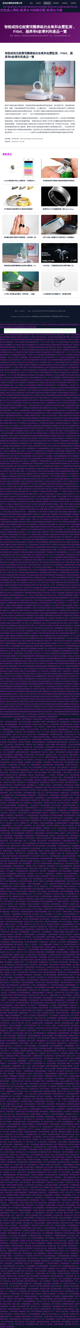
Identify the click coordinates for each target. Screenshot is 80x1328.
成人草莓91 (75, 1063)
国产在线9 (63, 418)
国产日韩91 (34, 372)
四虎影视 (72, 431)
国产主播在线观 (38, 1099)
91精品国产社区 (24, 575)
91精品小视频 (18, 671)
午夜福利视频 (51, 1205)
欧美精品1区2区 (34, 995)
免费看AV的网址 (18, 1185)
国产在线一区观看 (43, 1230)
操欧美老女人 (73, 509)
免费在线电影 (8, 851)
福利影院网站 (50, 400)
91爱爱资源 (52, 780)
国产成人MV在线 (49, 1137)
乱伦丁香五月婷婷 (24, 1078)
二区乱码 (31, 1061)
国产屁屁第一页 (60, 529)
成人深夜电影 (41, 365)
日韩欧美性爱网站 (38, 992)
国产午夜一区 (31, 1142)
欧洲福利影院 (51, 1210)
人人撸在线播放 (17, 1094)
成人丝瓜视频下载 (61, 375)
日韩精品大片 (50, 1197)
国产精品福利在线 (20, 995)
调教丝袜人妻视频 (65, 1132)
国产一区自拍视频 (32, 1144)
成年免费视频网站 (61, 456)
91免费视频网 (50, 952)
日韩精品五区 (70, 1182)
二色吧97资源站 (62, 415)
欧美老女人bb (7, 426)
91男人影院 (58, 1316)
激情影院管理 (48, 1170)
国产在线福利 (36, 641)
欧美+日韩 (28, 1033)
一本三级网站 (15, 1051)
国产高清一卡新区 (40, 415)
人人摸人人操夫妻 (66, 1028)
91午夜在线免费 (10, 501)
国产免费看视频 (37, 539)
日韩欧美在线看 (26, 1056)
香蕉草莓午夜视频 (67, 1053)
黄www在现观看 (47, 1035)
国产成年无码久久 (17, 970)
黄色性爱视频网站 (28, 982)
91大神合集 (22, 441)
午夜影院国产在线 (71, 593)
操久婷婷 (5, 461)
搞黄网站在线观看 (11, 522)
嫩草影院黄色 (30, 929)
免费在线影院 (37, 593)
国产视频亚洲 (20, 1299)
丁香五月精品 (67, 772)
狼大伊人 (54, 868)
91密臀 (41, 785)
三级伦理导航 (19, 838)
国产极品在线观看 (23, 1175)
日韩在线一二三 (40, 1061)
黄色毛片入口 (36, 1306)
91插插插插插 (11, 1162)
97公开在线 (67, 1289)
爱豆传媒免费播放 (47, 901)
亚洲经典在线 (73, 1246)
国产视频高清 (24, 398)
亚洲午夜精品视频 (73, 544)
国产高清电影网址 (43, 499)
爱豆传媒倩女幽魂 (34, 420)
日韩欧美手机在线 (50, 803)
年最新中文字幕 (26, 1195)
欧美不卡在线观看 (65, 1208)
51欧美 (24, 405)
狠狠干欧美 (44, 489)
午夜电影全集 (7, 420)
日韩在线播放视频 (14, 595)
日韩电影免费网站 (62, 952)
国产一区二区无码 (54, 911)
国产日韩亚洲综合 (6, 608)
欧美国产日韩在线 (53, 825)
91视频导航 (38, 787)
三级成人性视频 (50, 947)
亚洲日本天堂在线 (21, 790)
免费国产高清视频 (16, 636)
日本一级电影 (13, 519)
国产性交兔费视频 (29, 843)
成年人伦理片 (68, 623)
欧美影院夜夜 (5, 911)
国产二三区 (27, 1066)
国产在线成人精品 (68, 1134)
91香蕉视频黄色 (43, 734)
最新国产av (62, 972)
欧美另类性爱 (41, 830)
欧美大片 (16, 798)
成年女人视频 (62, 347)
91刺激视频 (47, 646)
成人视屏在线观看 (34, 813)
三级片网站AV (34, 823)
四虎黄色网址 (16, 1180)
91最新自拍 (26, 479)
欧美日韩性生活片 (33, 562)
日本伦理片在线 (21, 565)
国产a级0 (47, 339)
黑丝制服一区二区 (54, 960)
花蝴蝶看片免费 (68, 350)
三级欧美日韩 (32, 954)
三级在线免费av (19, 977)
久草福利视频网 (44, 372)
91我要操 (44, 514)
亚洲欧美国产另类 (20, 663)
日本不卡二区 (24, 372)
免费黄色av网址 (61, 582)
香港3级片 (14, 1225)
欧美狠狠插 (41, 517)
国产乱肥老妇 (20, 572)
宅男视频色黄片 (23, 805)
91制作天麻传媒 (70, 1233)
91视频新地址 (33, 638)
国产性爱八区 (21, 853)
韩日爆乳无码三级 (70, 408)
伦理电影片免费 (37, 947)
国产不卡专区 (75, 795)
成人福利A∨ (10, 853)
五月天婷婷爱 (75, 501)
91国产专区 (47, 787)
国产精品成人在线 (63, 443)
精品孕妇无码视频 (26, 494)
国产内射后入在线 (20, 613)
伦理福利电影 (19, 1263)
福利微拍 (28, 762)
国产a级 (55, 1220)
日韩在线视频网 (8, 777)
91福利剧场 (36, 426)
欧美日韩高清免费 (46, 575)
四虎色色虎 (20, 1157)
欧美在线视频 (60, 471)
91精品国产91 (29, 453)
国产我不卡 (46, 1114)
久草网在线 (26, 408)
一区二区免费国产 (45, 1281)
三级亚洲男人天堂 (36, 1187)
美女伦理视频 (5, 337)
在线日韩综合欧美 (67, 1023)
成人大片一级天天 (28, 595)
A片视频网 (56, 509)
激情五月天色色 (60, 400)
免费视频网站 (53, 613)
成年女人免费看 (50, 1068)
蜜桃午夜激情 (28, 486)
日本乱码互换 (71, 1078)
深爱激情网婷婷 (63, 1005)
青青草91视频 (27, 1010)
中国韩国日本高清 (42, 385)
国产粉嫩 (42, 587)
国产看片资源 (52, 415)
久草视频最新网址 (43, 448)
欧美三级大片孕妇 (33, 896)
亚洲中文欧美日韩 (22, 1114)
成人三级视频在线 (62, 547)
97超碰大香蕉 (46, 352)
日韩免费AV (13, 992)
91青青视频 (49, 881)
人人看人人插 (14, 1084)
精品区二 (19, 1071)
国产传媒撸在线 (26, 803)
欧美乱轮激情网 (56, 1301)
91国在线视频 (52, 1147)
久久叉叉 (31, 550)
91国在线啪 (50, 1104)
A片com (13, 633)
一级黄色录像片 (13, 1202)
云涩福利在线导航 (40, 453)
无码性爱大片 (27, 1099)
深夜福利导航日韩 (31, 808)
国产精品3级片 (51, 347)
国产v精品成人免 (28, 1020)
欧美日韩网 (49, 1099)
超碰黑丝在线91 (38, 1023)
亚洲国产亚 (50, 1182)
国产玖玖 (56, 636)
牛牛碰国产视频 (6, 954)
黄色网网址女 (31, 448)
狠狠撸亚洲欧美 (72, 347)
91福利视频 (16, 914)
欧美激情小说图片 (72, 752)
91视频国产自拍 (56, 426)
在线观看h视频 (38, 339)
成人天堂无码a (56, 805)
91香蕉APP (27, 334)
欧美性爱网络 (16, 982)
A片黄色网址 (21, 1041)
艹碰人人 (43, 1200)
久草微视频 (29, 1134)
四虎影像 (28, 1246)
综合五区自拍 (29, 922)
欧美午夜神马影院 (31, 957)
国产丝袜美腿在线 (14, 1278)
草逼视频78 (29, 474)
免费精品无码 (22, 1129)
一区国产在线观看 (9, 770)
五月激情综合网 (20, 1261)
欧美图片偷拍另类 (70, 1316)
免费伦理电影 (38, 486)
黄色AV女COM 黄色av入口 (51, 1314)
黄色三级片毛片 (24, 461)
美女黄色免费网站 (24, 992)
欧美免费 (54, 851)
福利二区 (42, 1043)
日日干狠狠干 (49, 1078)
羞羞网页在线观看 (27, 1051)
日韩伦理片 (45, 582)
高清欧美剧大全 (69, 876)
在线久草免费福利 (57, 1114)
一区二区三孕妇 (62, 947)
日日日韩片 (71, 949)
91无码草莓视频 (46, 896)
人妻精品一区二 (13, 879)
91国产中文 (20, 1215)
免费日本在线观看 (51, 757)
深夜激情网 (4, 1096)
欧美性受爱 (10, 1111)
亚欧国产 (64, 1268)
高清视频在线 (53, 1190)
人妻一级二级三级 (24, 1139)
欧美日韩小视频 (43, 620)
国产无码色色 (10, 517)
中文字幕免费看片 (49, 1109)
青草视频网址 (23, 1000)
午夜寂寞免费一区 (49, 997)
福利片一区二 (74, 1137)
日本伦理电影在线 (29, 1025)
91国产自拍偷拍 (50, 350)
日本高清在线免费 (23, 800)
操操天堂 (9, 1289)
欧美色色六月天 (33, 362)
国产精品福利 (51, 770)
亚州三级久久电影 (72, 992)
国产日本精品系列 (62, 1010)
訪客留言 (73, 3)
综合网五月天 (40, 431)
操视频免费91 (51, 403)
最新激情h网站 (65, 570)
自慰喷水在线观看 (29, 1230)
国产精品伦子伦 (24, 1251)
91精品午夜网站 (37, 1078)
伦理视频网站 (59, 507)
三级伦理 (76, 995)
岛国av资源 (59, 484)
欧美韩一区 (28, 924)
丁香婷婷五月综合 (33, 466)
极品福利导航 (50, 633)
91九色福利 (11, 562)
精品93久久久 (72, 494)
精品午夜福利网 (22, 603)
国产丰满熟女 (50, 1238)
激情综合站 (38, 1051)
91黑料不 (66, 620)
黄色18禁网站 (69, 507)
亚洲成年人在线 (21, 1159)
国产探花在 (32, 1038)
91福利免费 (52, 1142)
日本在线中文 (39, 1197)
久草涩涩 (74, 479)
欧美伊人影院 (10, 448)
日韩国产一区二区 (38, 1139)
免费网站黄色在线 (64, 499)
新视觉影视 (38, 481)
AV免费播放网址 (54, 1200)
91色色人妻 (9, 453)
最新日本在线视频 (60, 656)
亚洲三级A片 (46, 800)
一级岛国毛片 (74, 987)
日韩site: (14, 947)
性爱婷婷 (68, 486)
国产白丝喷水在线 (26, 1202)
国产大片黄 (24, 858)
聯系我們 (56, 3)
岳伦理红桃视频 (33, 949)
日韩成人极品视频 (44, 600)
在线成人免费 (45, 1289)
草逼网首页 (11, 382)
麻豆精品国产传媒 (23, 1306)
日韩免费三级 (42, 927)
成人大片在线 (63, 755)
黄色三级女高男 (6, 1116)
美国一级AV (19, 367)
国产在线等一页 (29, 1119)
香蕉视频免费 (52, 1033)
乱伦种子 (53, 334)
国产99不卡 (67, 524)
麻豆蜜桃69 (34, 1152)
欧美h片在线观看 (50, 1003)
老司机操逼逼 (38, 803)
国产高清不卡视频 (62, 431)
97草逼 (46, 939)
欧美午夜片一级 (47, 1240)
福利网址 (14, 1139)
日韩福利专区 (60, 618)
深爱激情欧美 (27, 1304)
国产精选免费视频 (40, 598)
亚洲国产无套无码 (60, 749)
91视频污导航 (5, 577)
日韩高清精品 (48, 1195)
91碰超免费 (23, 648)
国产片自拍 (72, 463)
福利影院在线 (65, 722)
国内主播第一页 (30, 499)
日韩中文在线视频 (9, 1035)
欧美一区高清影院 (25, 863)
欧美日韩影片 (38, 1073)
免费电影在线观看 (49, 436)
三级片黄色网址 (62, 861)
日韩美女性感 (41, 1218)
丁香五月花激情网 (55, 532)
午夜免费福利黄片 (9, 1266)
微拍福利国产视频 (56, 367)
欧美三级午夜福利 (68, 1020)
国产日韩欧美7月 (63, 767)
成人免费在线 (8, 484)
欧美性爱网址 (61, 889)
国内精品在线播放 (31, 1296)
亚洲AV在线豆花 (6, 618)
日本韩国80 (61, 727)
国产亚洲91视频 (26, 889)
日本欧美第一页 (47, 593)
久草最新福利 (64, 990)
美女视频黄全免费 (43, 504)
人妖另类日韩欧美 (52, 1263)
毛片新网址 (10, 871)
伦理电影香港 (31, 509)
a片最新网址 (13, 1243)
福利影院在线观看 (50, 1091)
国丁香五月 (32, 1005)
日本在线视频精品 (73, 972)
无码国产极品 (29, 1167)
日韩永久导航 (74, 1051)
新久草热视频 (8, 977)
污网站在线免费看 (61, 858)
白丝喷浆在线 (40, 1028)
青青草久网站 (69, 1170)
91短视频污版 (51, 1246)
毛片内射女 (38, 567)
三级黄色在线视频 (46, 1299)
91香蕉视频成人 (7, 825)
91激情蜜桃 (13, 1319)
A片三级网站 (33, 491)
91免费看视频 (11, 603)
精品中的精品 (71, 403)
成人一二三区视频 (30, 841)
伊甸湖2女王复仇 (56, 1266)
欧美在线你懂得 (70, 815)
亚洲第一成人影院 (9, 1220)
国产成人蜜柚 (6, 833)
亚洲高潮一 (58, 1177)
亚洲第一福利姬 (44, 851)
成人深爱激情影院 (12, 1043)
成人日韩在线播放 (71, 1248)
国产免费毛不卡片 (66, 636)
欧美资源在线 (64, 1185)
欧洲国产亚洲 (20, 1271)
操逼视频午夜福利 (9, 749)
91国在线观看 (16, 479)
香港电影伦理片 (30, 469)
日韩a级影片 (38, 975)
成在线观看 (65, 795)
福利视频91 (8, 962)
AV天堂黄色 (45, 904)
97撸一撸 (33, 1190)
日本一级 (31, 570)
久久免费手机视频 (62, 342)
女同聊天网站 (38, 939)
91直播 (68, 453)
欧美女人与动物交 (14, 352)
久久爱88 (58, 1122)
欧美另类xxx (39, 922)
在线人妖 (31, 775)
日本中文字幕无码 (68, 481)
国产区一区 (29, 1263)
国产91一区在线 (67, 1306)
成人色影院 (24, 1084)
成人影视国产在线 (25, 458)
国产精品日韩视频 (56, 815)
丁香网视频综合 (43, 1005)
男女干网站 (10, 1261)
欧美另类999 (62, 1003)
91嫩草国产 (73, 633)
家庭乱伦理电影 (50, 393)
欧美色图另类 (69, 785)
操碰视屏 (51, 390)
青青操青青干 (49, 661)
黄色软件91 (34, 479)
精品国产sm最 (73, 1243)
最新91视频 (50, 937)
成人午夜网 (32, 403)
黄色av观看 (52, 1248)
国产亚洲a (50, 1213)
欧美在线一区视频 (40, 780)
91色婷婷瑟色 (39, 451)
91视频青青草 (53, 871)
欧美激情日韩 (44, 527)
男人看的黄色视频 (11, 757)
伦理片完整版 (49, 463)
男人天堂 (11, 557)
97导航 (6, 1167)
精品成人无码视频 (14, 615)
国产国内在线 (9, 965)
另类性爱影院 (59, 765)
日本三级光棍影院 (34, 380)
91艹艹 (19, 408)
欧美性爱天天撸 (20, 785)
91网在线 (28, 744)
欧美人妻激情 (42, 891)
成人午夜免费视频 (41, 370)
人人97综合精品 (5, 512)
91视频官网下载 (20, 876)
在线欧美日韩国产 (70, 879)
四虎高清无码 (40, 899)
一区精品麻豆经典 (33, 405)
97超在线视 (44, 613)
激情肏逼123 (46, 1261)
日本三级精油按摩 (45, 944)
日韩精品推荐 (69, 555)
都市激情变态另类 (55, 542)
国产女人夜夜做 (24, 560)
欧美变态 (60, 1248)
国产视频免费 (69, 762)
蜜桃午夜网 (4, 537)
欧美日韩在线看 (38, 889)
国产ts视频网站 (53, 514)
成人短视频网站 (60, 949)
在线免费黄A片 (15, 370)
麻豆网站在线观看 (34, 501)
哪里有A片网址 (60, 560)
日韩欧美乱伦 (65, 792)
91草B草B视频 (62, 393)
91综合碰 (22, 582)
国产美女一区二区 (39, 924)
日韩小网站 (23, 1048)
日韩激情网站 (17, 1066)
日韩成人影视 (10, 393)
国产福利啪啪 (37, 433)
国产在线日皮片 (47, 641)
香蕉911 (59, 350)
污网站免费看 (69, 405)
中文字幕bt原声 (66, 537)
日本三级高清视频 (43, 1106)
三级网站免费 (37, 1056)
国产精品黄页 (19, 944)
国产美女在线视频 (69, 426)
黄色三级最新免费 (62, 633)
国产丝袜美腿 (62, 747)
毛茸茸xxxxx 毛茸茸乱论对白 (57, 1061)
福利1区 (12, 1030)
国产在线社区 (17, 843)
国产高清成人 (45, 919)
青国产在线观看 (16, 1223)
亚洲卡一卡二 (45, 557)
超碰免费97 (61, 1109)
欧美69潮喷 (14, 388)
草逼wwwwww (57, 800)
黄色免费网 (32, 1172)
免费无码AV (21, 782)
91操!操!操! (32, 927)
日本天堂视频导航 (21, 380)
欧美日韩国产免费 (62, 1154)
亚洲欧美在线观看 (61, 423)
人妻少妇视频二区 (63, 496)
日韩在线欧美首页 (72, 853)
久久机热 (25, 403)
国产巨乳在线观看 (6, 395)
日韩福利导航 (29, 1071)
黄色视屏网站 (16, 481)
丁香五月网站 (26, 539)
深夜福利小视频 (32, 853)
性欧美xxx (73, 886)
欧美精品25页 (61, 1056)
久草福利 (24, 370)
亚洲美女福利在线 (20, 1258)
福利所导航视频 (39, 537)
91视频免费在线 (22, 643)
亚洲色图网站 (32, 648)
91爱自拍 (32, 952)
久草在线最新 (59, 555)
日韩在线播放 (72, 939)
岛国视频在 (13, 1076)
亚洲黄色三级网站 (28, 1278)
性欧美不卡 (44, 886)
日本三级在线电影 (39, 937)
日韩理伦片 (36, 1304)
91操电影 (61, 603)
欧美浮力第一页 (66, 967)
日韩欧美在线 (66, 813)
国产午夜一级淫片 (15, 1096)
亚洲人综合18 (34, 1309)
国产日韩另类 (12, 856)
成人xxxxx (37, 582)
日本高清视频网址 (12, 1101)
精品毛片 (25, 550)
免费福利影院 (48, 739)
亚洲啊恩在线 (5, 830)
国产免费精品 (13, 739)
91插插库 (38, 352)
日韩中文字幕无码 (43, 1038)
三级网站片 (5, 997)
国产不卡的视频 (13, 1208)
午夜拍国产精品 (58, 762)
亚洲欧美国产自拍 (45, 1152)
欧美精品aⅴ (54, 929)
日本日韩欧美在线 (58, 625)
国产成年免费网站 (11, 438)
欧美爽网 (56, 1258)
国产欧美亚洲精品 (50, 972)
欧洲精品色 (32, 795)
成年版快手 (59, 615)
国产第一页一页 (58, 1149)
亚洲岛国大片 (6, 1205)
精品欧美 (41, 648)
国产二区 (20, 1104)
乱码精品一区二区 (9, 1172)
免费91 (10, 423)
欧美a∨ (7, 1225)
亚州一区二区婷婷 (40, 1134)
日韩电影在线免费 (63, 1273)
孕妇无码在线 (14, 638)
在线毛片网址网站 (53, 1223)
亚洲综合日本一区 (22, 1152)
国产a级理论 (16, 1020)
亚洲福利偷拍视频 (33, 1261)
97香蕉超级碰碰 (12, 534)
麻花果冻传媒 (22, 1038)
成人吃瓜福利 (55, 418)
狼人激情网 (33, 633)
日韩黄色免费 (37, 810)
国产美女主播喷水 (28, 1124)
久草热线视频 (30, 1266)
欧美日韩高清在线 (73, 1106)
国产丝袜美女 (33, 390)
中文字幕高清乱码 (11, 810)
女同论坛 (54, 990)
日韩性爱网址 (33, 524)
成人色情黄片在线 (70, 461)
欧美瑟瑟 (21, 1170)
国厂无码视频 (61, 760)
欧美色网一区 (57, 1283)
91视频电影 (57, 377)
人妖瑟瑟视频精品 (35, 1109)
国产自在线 (64, 509)
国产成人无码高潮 (6, 934)
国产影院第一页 (57, 466)
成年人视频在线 (22, 927)
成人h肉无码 (9, 744)
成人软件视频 (17, 489)
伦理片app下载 (24, 388)
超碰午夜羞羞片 (62, 742)
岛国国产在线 (50, 610)
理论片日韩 (7, 909)
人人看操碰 (4, 446)
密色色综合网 (5, 846)
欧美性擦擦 (35, 1276)
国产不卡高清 (31, 484)
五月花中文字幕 (73, 830)
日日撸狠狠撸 (11, 873)
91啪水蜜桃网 (57, 638)
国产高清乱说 (20, 1321)
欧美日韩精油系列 (72, 1094)
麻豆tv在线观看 (51, 438)
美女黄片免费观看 (26, 618)
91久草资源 (54, 962)
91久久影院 (69, 390)
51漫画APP (45, 532)
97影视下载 (5, 932)
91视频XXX (10, 1299)
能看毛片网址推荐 (46, 1144)
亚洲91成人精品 (63, 836)
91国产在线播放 (12, 560)
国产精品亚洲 (55, 501)
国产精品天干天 (66, 370)
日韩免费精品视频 (71, 646)
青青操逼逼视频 (40, 1071)
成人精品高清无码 (47, 1122)
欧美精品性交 (20, 393)
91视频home (65, 1089)
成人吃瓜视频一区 (56, 970)
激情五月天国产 (29, 431)
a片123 (17, 557)
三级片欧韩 (13, 899)
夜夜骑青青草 (35, 360)
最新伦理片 (41, 1104)
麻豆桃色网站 (8, 663)
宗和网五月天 (65, 474)
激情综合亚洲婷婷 (62, 1197)
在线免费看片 (23, 570)
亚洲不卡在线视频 (20, 886)
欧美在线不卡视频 (66, 798)
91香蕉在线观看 (66, 965)
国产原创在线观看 (68, 960)
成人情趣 (75, 965)
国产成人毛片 (20, 1324)
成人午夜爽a (23, 1109)
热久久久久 (11, 952)
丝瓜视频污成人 (34, 636)
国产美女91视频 (26, 651)
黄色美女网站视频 (72, 727)
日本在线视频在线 (6, 1005)
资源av (6, 924)
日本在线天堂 (26, 914)
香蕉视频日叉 (70, 1149)
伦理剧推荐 (67, 565)
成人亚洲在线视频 (15, 1283)
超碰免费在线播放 (58, 838)
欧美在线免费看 (47, 458)
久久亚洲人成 (66, 448)
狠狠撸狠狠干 (74, 990)
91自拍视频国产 (25, 1225)
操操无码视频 (68, 557)
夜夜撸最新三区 (42, 1041)
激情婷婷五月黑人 (19, 896)
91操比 (51, 752)
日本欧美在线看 (28, 598)
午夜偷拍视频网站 (21, 990)
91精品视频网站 (10, 800)
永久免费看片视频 (36, 1091)
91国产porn (30, 833)
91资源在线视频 (36, 522)
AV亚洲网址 (9, 466)
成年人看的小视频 (14, 1099)
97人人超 (61, 1139)
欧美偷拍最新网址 (47, 858)
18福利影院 (35, 408)
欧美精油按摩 (34, 1000)
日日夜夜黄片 (37, 1137)
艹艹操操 (15, 410)
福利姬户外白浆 (12, 775)
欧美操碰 (72, 613)
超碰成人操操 (39, 395)
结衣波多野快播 (48, 765)
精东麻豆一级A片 (10, 972)
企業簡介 (38, 3)
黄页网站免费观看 (19, 1289)
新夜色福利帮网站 (30, 1132)
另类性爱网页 (45, 777)
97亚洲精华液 (32, 347)
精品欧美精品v (63, 613)
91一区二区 (28, 939)
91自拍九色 (33, 965)
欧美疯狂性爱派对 (65, 737)
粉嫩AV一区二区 (33, 886)
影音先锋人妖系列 (40, 960)
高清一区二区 (63, 1051)
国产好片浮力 (46, 443)
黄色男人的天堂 (56, 1286)
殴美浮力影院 (17, 1116)
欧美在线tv (72, 858)
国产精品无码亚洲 (55, 527)
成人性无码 (26, 1233)
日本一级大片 (5, 334)
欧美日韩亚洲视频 (40, 911)
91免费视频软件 (73, 1225)
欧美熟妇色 (28, 975)
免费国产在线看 (10, 544)
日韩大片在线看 (55, 448)
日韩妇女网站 (63, 962)
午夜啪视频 (48, 638)
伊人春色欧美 (40, 1205)
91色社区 (53, 942)
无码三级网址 (67, 995)
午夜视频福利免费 (27, 656)
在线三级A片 (65, 1041)
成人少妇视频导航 (68, 436)
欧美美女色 (7, 1281)
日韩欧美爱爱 (44, 461)
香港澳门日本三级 (26, 1240)
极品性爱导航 (25, 428)
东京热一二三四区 (16, 924)
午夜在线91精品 (13, 960)
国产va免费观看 (10, 451)
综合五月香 (8, 400)
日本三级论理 (31, 977)
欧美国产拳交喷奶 (36, 428)
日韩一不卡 (33, 1043)
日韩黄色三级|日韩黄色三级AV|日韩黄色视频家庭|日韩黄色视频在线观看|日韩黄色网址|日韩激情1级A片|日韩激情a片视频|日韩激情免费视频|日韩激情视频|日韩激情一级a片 (39, 683)
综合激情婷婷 (33, 851)
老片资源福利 (58, 1309)
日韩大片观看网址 (53, 441)
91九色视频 (11, 380)
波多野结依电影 (23, 365)
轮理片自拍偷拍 (13, 552)
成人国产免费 (25, 820)
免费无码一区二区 (21, 777)
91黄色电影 (41, 469)
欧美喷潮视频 (64, 1175)
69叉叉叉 (50, 656)
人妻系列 (24, 420)
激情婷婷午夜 (34, 871)
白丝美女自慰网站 (38, 658)
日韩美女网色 (13, 1109)
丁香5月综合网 (54, 476)
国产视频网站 (66, 1321)
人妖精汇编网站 (35, 1114)
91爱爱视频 (9, 415)
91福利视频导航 (68, 413)
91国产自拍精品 (43, 790)
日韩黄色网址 (72, 550)
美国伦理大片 (61, 334)
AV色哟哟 (15, 504)
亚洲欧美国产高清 (42, 929)
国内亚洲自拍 (51, 808)
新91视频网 (47, 410)
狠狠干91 (72, 1061)
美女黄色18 (62, 544)
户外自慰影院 (56, 352)
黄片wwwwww (26, 909)
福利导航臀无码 (10, 949)
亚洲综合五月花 (34, 990)
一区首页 (3, 856)
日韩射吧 (28, 866)
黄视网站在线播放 (61, 463)
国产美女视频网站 (65, 514)
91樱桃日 (50, 1243)
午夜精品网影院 (38, 463)
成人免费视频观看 (57, 1084)
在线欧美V (74, 1253)
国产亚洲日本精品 (58, 1157)
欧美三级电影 (39, 615)
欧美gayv (22, 385)
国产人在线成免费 (30, 367)
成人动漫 (71, 1235)
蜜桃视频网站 (47, 522)
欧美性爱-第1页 (40, 917)
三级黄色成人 (44, 942)
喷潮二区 (23, 1165)
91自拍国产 (24, 1286)
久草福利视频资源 (32, 782)
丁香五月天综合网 (29, 1015)
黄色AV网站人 (8, 653)
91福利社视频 (17, 491)
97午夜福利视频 (71, 410)
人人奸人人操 (27, 767)
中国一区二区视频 (73, 1091)
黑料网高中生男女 (20, 851)
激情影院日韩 (8, 600)
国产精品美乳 (60, 433)
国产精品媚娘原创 (23, 770)
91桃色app (11, 1197)
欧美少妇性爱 (40, 755)
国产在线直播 (35, 557)
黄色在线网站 (61, 1104)
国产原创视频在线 (13, 398)
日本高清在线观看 (49, 1256)
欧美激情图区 (19, 836)
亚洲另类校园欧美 (67, 982)
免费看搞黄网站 (12, 1127)
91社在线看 (62, 587)
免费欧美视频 (12, 532)
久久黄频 (53, 1005)
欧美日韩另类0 (74, 415)
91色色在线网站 (29, 934)
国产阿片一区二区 (37, 749)
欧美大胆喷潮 (59, 1170)
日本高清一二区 (38, 914)
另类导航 (66, 1286)
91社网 (34, 504)
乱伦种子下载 (9, 868)
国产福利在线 (60, 390)
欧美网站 (13, 1187)
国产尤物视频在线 (11, 625)
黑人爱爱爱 (15, 858)
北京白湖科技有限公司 (12, 3)
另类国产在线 (53, 512)
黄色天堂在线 (10, 1152)
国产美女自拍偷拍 (31, 1008)
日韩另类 (9, 1089)
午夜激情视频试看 (26, 787)
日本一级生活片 (40, 727)
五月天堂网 (41, 671)
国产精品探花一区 (6, 527)
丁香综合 (73, 1010)
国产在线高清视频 (25, 722)
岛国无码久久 (25, 1154)
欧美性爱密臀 (25, 577)
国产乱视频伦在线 (37, 1154)
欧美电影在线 (63, 534)
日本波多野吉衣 (67, 517)
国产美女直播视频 (65, 871)
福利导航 (25, 491)
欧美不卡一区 (5, 929)
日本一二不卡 (62, 1101)
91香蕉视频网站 (7, 798)
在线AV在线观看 (74, 744)
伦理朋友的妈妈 (15, 524)
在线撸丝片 (61, 438)
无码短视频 (43, 957)
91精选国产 (46, 501)
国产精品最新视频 (6, 944)
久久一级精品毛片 (11, 1291)
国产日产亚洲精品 (20, 423)
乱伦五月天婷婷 (69, 580)
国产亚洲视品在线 (46, 636)
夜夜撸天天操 (49, 1187)
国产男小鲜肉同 (39, 400)
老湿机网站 (32, 891)
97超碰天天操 (36, 800)
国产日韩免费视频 (35, 879)
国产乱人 (50, 479)
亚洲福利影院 (55, 795)
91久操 (54, 443)
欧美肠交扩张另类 (36, 471)
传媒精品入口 (30, 1273)
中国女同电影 (55, 1124)
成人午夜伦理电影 (20, 1149)
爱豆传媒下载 (58, 631)
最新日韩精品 (57, 413)
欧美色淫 (15, 365)
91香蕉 (8, 1185)
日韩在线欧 (8, 1263)
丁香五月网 (12, 474)
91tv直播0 (3, 861)
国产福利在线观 (56, 1289)
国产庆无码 (30, 1271)
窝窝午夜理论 (53, 572)
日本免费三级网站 (26, 1101)
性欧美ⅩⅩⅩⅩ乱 (22, 362)
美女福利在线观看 (22, 633)
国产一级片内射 (24, 360)
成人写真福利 (47, 481)
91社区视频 (74, 927)
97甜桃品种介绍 (10, 567)
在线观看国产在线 (52, 1081)
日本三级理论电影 (16, 841)
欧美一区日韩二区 (67, 1192)
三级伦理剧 (13, 1311)
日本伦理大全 (55, 1180)
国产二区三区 (36, 334)
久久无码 (76, 636)
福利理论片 (43, 1192)
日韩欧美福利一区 (11, 1210)
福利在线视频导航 (43, 643)
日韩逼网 (71, 375)
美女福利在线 (14, 772)
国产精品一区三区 (40, 861)
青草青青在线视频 (32, 1111)
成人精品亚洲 (30, 1185)
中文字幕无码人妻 (13, 372)
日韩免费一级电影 (68, 1187)
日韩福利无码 (68, 615)
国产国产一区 (54, 385)
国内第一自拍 (14, 820)
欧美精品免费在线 (67, 1180)
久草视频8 (42, 491)
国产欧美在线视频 (28, 350)
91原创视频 (33, 620)
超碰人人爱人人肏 (73, 1056)
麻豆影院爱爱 (7, 489)
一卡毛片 (45, 884)
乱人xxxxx (64, 600)
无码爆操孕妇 (44, 962)
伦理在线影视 (51, 547)
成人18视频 (11, 610)
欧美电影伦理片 (71, 1238)
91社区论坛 (54, 499)
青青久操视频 (5, 970)
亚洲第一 (23, 884)
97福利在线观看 (18, 866)
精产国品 (69, 560)
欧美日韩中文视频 (52, 833)
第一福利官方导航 (11, 1182)
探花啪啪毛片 (27, 1137)
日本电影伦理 (43, 544)
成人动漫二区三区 (48, 555)
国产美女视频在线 (28, 830)
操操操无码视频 (46, 863)
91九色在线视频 (9, 565)
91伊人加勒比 (32, 517)
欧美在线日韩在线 (64, 803)
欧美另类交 (67, 800)
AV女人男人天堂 (9, 1114)
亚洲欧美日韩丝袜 (67, 1258)
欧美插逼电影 (36, 848)
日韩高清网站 (58, 1253)
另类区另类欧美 (69, 504)
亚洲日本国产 (67, 957)
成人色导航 (13, 1235)
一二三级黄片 (51, 775)
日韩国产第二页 (16, 1218)
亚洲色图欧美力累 (53, 722)
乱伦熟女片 (54, 1278)
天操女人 (58, 1058)
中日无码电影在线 (63, 846)
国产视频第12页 (57, 1261)
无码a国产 (11, 1073)
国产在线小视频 (35, 560)
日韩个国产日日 (10, 1003)
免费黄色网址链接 (22, 752)
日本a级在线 (60, 648)
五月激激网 (4, 1076)
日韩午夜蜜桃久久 (72, 909)
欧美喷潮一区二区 (56, 643)
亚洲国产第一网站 (56, 524)
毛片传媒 (6, 1132)
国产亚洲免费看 (30, 1046)
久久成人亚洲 (45, 565)
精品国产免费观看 (20, 484)
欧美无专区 (69, 1071)
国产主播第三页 (6, 975)
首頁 (31, 3)
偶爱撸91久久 (22, 949)
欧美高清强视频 (17, 1106)
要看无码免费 (27, 846)
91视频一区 (24, 823)
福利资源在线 (50, 382)
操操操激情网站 (70, 985)
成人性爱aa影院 (60, 388)
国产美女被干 (42, 841)
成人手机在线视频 (17, 1086)
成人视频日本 (31, 375)
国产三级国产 (53, 489)
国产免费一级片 (68, 337)
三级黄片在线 (53, 927)
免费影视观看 (45, 426)
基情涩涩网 (36, 476)
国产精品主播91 (73, 1144)
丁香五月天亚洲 (37, 608)
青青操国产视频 (26, 1228)
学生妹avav (12, 496)
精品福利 (74, 585)
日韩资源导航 (29, 755)
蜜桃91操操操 (40, 833)
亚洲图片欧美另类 (58, 1129)
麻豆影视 (9, 922)
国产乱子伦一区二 (42, 856)
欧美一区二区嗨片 (46, 1324)
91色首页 (4, 813)
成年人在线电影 (28, 1028)
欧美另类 (18, 732)
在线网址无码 (48, 1177)
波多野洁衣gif (65, 1015)
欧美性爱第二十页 (34, 1030)
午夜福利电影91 (54, 1192)
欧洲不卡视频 (50, 744)
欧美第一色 (52, 861)
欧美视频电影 (72, 661)
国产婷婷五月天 (22, 544)
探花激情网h (18, 755)
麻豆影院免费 (20, 628)
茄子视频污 (41, 375)
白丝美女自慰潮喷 (52, 798)
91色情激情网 (31, 385)
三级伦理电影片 (41, 934)
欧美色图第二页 (52, 1139)
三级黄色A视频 (63, 719)
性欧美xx (47, 1020)
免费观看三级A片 (19, 954)
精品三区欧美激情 (26, 1248)
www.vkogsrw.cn (27, 316)
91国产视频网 (71, 529)
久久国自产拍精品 (26, 446)
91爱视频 (51, 853)
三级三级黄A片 (21, 1030)
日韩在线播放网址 (29, 1301)
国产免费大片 (7, 646)
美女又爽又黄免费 (26, 960)
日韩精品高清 (50, 517)
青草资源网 (71, 760)
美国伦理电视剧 (63, 1033)
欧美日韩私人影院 (64, 884)
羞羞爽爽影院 (11, 1091)
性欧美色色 (8, 1314)
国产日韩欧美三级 (40, 1202)
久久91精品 (15, 1238)
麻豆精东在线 (40, 775)
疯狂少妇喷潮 (35, 577)
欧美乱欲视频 (59, 479)
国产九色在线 (65, 899)
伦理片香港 (42, 633)
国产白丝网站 (8, 1301)
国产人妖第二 (21, 451)
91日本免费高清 (71, 894)
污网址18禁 (28, 653)
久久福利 (30, 537)
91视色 (49, 453)
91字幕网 (66, 1111)
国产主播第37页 (46, 605)
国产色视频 (60, 567)
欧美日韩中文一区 (71, 428)
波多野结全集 (25, 985)
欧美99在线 (4, 841)
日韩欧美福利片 (46, 1309)
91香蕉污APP (34, 585)
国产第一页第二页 (43, 1301)
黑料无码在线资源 (31, 1281)
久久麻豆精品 (74, 901)
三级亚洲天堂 (34, 1089)
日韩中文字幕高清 (70, 1008)
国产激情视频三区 (59, 575)
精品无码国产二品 (18, 623)
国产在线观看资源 (46, 405)
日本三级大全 (21, 537)
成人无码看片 (13, 509)
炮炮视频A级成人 (64, 729)
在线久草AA (60, 1238)
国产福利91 (66, 1172)
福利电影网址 (50, 1116)
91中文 (55, 522)
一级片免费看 (54, 1159)
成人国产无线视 (21, 562)
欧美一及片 (29, 623)
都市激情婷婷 (18, 453)
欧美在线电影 (11, 848)
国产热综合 (15, 463)
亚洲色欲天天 (50, 375)
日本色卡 (45, 752)
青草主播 (54, 1132)
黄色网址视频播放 (24, 507)
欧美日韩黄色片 (72, 587)
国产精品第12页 (18, 547)
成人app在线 (16, 400)
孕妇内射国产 (6, 1147)
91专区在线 (36, 489)
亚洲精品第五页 (22, 501)
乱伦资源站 (76, 884)
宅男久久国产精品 (8, 572)
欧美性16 (60, 461)
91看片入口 (34, 625)
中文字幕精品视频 (56, 886)
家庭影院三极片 (51, 755)
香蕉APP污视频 (51, 491)
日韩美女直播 (11, 486)
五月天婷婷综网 (49, 879)
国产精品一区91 (23, 1091)
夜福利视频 (22, 775)
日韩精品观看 (59, 451)
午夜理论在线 (63, 1147)
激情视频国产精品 (36, 388)
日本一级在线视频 (35, 443)
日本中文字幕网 (19, 729)
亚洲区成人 (16, 618)
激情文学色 (37, 605)
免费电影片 (35, 461)
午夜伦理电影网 (13, 446)
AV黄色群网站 (13, 765)
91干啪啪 (41, 661)
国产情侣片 (36, 651)
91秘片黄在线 (34, 777)
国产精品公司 (30, 970)
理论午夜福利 (21, 901)
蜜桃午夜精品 (42, 1190)
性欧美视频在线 (67, 790)
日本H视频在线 (74, 1018)
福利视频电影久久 (63, 552)
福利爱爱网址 (73, 522)
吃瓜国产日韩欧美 (24, 742)
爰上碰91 (17, 651)
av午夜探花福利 (15, 550)
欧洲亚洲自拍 (47, 1306)
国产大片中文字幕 (68, 458)
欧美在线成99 (16, 737)
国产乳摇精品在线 (12, 985)
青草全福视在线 (12, 443)
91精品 (38, 838)
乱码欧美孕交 (68, 466)
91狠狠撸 (33, 365)
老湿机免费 (71, 1000)
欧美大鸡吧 (19, 610)
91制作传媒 (51, 484)
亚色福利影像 (18, 922)
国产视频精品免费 (14, 1233)
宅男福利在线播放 (72, 575)
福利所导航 (49, 628)
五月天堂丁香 (30, 628)
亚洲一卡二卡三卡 (37, 757)
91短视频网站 (18, 608)
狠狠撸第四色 (52, 666)
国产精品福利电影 (57, 1276)
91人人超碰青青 (60, 610)
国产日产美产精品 (37, 507)
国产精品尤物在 (14, 471)
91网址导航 (48, 909)
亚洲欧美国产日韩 (14, 666)
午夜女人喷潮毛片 (20, 1005)
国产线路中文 (28, 1223)
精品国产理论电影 (53, 924)
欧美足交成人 (37, 1228)
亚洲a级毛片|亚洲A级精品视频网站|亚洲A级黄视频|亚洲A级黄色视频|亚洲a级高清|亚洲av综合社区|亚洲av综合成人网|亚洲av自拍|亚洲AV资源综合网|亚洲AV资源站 (40, 709)
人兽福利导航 (69, 608)
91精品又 (50, 631)
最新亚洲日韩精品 (49, 471)
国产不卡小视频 (5, 504)
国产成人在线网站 (64, 398)
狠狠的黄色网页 (16, 747)
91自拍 (29, 1018)
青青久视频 (72, 512)
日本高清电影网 (24, 436)
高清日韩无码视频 (53, 474)
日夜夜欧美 (57, 458)
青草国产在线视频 (71, 362)
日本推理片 (17, 539)
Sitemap (66, 316)
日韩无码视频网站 (42, 542)
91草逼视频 (6, 656)
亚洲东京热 (72, 377)
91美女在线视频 (15, 405)
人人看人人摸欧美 (24, 1213)
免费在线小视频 (69, 420)
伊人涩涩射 (73, 476)
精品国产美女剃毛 (53, 365)
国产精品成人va (72, 889)
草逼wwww (27, 610)
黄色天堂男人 (41, 403)
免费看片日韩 (15, 656)
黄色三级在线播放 (35, 997)
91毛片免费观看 (9, 752)
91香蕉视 (69, 355)
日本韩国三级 (73, 1003)
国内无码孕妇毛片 (6, 785)
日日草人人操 (25, 1238)
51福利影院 (68, 628)
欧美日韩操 (47, 1283)
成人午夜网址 (21, 529)
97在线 (32, 856)
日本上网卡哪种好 (69, 914)
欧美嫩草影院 (62, 810)
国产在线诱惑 (56, 600)
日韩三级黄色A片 (54, 446)
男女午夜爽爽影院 (56, 1046)
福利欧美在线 (24, 600)
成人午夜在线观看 (13, 339)
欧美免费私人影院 (6, 967)
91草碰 (68, 438)
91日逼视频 (38, 580)
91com (44, 560)
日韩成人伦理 (14, 1154)
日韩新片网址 (14, 787)
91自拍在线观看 (12, 360)
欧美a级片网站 (34, 858)
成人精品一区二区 (57, 408)
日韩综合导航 (44, 980)
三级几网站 (17, 719)
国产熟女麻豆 (8, 1144)
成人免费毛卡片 (63, 1228)
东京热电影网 (37, 767)
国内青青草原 (19, 967)
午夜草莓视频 (66, 917)
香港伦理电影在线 (19, 377)
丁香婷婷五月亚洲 (6, 995)
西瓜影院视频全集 (11, 641)
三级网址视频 (37, 1283)
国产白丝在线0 (13, 861)
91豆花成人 (51, 560)
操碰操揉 (71, 663)
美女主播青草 (50, 431)
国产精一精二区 (26, 476)
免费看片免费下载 (14, 937)
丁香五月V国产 (62, 550)
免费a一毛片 (24, 471)
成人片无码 (34, 600)
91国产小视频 (5, 605)
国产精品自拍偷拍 (19, 542)
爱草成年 (26, 1190)
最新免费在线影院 (50, 1051)
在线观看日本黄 (43, 524)
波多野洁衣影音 (63, 975)
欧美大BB (28, 433)
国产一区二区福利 (58, 357)
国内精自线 (42, 347)
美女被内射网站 (54, 891)
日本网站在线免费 (25, 418)
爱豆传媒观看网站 (69, 380)
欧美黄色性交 (56, 904)
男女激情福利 (28, 987)
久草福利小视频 (58, 932)
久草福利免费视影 (30, 671)
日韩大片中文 (22, 1172)
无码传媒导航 (33, 544)
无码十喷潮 (71, 1127)
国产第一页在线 (6, 1248)
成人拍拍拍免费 (32, 441)
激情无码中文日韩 (44, 1220)
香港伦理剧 (42, 441)
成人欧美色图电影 (31, 942)
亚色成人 (46, 868)
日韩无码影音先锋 (68, 841)
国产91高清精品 (46, 357)
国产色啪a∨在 (9, 901)
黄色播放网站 (52, 1018)
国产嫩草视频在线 (40, 656)
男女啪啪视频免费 (38, 742)
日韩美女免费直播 (16, 605)
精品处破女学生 (48, 1127)
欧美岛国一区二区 (23, 532)
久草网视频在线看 (26, 463)
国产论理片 (31, 1041)
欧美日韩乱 (51, 529)
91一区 (67, 603)
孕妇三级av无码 (70, 567)
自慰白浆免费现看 (52, 1066)
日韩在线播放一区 (66, 1159)
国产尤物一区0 (17, 917)
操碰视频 (10, 433)
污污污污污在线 (35, 1013)
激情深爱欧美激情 (14, 514)
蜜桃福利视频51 (62, 1137)
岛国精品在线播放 (41, 666)
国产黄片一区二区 (24, 1023)
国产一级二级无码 (64, 1202)
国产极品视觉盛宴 (37, 1003)
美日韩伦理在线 (45, 1157)
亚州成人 (48, 785)
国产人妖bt (68, 1261)
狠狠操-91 (36, 514)
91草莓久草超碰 (48, 388)
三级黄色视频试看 (59, 1048)
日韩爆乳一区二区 (72, 1114)
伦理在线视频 (70, 1205)
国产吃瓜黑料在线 (65, 851)
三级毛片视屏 (15, 1294)
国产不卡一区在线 (33, 1129)
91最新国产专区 (37, 820)
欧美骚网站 (27, 608)
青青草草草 (18, 1230)
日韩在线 (72, 385)
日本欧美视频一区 (39, 1063)
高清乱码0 (36, 446)
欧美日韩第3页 (9, 1071)
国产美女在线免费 (22, 585)
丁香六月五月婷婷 (32, 729)
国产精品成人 (57, 1165)
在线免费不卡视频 (39, 722)
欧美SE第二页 (29, 567)
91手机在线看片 (40, 1223)
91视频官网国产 (27, 514)
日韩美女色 (70, 1129)
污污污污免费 (75, 552)
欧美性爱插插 (71, 388)
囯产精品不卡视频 (61, 1167)
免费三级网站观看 (38, 1182)
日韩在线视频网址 (50, 1073)
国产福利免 (43, 1086)
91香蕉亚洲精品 (21, 517)
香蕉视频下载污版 (8, 580)
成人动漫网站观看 (14, 355)
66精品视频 (76, 524)
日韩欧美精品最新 (17, 1246)
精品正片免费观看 (15, 1025)
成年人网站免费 (67, 562)
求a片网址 (42, 438)
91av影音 (62, 1220)
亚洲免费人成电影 (73, 1104)
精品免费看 (74, 443)
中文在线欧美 (54, 1015)
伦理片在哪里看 (74, 534)
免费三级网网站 (29, 1218)
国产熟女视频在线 (23, 496)
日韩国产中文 (46, 1129)
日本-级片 (57, 1099)
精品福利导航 (45, 782)
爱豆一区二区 (51, 830)
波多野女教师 (12, 742)
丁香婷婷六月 (36, 932)
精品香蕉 (34, 438)
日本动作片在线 (58, 894)
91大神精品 (46, 380)
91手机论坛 (24, 638)
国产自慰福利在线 (17, 929)
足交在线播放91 (7, 342)
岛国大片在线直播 (67, 825)
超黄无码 (72, 600)
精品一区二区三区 (24, 947)
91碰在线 (71, 365)
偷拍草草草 (70, 577)
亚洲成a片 (51, 760)
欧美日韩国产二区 (71, 932)
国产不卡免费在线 (39, 866)
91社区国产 (26, 337)
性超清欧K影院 (22, 1162)
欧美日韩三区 (69, 970)
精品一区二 (41, 792)
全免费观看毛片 (16, 1015)
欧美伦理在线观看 (51, 1185)
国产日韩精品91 (21, 382)
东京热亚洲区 (67, 1230)
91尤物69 (20, 486)
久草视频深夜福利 (64, 572)
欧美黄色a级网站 (10, 1078)
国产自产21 (38, 1256)
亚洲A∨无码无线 (71, 765)
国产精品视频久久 (25, 810)
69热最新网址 (64, 598)
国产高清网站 (37, 762)
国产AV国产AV (22, 347)
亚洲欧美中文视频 (63, 668)
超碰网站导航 (63, 1073)
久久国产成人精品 (60, 494)
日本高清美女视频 (11, 919)
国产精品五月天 (71, 491)
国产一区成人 (64, 1076)
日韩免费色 (24, 879)
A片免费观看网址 (6, 729)
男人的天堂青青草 (52, 1028)
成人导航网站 (18, 975)
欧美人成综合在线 (7, 990)
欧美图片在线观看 (26, 339)
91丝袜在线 (67, 590)
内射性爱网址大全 (41, 595)
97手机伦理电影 (44, 1132)
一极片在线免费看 (67, 1152)
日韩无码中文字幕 (73, 1048)
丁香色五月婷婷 (66, 1200)
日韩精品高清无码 (14, 1309)
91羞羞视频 (74, 441)
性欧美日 (52, 836)
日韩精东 (57, 1195)
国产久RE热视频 (24, 1319)
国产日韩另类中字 (34, 1291)
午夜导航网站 (34, 1084)
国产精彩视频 (43, 390)
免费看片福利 (51, 727)
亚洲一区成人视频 (51, 469)
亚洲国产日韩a (74, 937)
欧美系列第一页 (20, 1142)
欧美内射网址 (57, 481)
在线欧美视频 (55, 1321)
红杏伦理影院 (29, 917)
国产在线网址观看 (32, 527)
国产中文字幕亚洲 (25, 724)
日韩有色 (65, 1314)
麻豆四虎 (23, 1018)
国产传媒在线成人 (69, 1301)
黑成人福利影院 (25, 1182)
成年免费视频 (51, 668)
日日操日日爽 (64, 927)
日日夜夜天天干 (20, 1256)
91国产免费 (30, 1170)
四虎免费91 (17, 395)
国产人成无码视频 (69, 367)
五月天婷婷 (6, 658)
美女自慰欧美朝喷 (69, 954)
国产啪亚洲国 (15, 577)
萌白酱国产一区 (9, 367)
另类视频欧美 (25, 557)
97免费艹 (28, 519)
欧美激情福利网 (64, 653)
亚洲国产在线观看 (64, 848)
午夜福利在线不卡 (70, 734)
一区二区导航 (55, 1089)
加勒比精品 (30, 1205)
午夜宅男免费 (30, 393)
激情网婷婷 (37, 623)
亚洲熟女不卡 (55, 813)
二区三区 (11, 1324)
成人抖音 (10, 651)
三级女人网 (60, 853)
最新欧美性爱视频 (35, 1162)
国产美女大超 (16, 1137)
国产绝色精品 (14, 494)
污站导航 (32, 790)
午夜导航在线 (20, 499)
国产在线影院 (31, 1321)
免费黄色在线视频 (22, 620)
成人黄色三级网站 (39, 825)
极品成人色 (47, 539)
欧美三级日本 (13, 555)
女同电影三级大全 (21, 868)
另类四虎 (64, 377)
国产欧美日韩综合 (55, 818)
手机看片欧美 (50, 889)
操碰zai (66, 886)
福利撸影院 (20, 431)
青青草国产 (42, 529)
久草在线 (66, 1058)
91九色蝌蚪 (52, 1086)
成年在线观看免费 (28, 666)
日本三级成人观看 (6, 547)
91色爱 (52, 582)
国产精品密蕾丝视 (44, 1094)
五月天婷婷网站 (64, 868)
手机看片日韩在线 (20, 1314)
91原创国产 (49, 914)
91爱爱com (64, 476)
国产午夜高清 (53, 544)
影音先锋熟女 (8, 1258)
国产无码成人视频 (50, 820)
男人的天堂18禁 (55, 1041)
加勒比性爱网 (59, 362)
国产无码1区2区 (6, 1053)
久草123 (16, 600)
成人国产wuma (10, 1129)
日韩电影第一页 (73, 828)
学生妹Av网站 (74, 342)
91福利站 (29, 1256)
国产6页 (76, 967)
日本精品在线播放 (66, 605)
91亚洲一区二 (74, 1073)
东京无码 (38, 1170)
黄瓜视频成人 (60, 486)
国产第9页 (57, 537)
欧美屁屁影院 (29, 836)
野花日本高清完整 (58, 787)
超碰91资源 (68, 484)
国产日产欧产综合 (60, 1240)
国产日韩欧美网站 (67, 539)
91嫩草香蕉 (40, 952)
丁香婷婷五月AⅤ (43, 795)
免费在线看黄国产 (26, 727)
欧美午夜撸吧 (13, 1063)
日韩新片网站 (40, 1273)
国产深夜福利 (5, 1223)
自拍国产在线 (19, 962)
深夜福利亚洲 (59, 608)
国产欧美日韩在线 (65, 489)
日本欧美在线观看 (63, 1025)
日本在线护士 (7, 469)
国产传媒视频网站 (41, 570)
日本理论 (54, 603)
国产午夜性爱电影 (65, 1278)
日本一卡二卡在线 (43, 732)
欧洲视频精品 (41, 1243)
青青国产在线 (60, 992)
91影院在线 (39, 1167)
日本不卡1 (45, 848)
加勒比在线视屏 (10, 585)
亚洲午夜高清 (75, 929)
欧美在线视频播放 (65, 595)
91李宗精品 (13, 590)
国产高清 (4, 1109)
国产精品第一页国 (56, 504)
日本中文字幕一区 (58, 646)
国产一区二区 (41, 342)
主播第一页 (4, 474)
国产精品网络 (5, 638)
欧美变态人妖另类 (64, 1086)
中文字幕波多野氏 (42, 1278)
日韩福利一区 (58, 944)
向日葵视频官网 (43, 1046)
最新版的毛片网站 (12, 1056)
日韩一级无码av (62, 808)
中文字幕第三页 (49, 428)
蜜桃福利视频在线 (63, 1068)
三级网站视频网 (39, 618)
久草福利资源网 (25, 456)
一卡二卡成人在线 (9, 1061)
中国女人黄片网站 (69, 1283)
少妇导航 (62, 757)
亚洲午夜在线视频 (34, 884)
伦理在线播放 (70, 357)
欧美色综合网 (39, 350)
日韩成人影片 (73, 469)
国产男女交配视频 (43, 1286)
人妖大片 (44, 623)
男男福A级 (56, 1152)
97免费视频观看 (26, 1208)
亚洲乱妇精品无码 (34, 906)
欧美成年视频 (63, 663)
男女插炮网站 (49, 1058)
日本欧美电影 (62, 828)
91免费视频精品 (66, 651)
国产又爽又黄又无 (13, 456)
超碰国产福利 (9, 795)
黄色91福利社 (19, 653)
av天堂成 (45, 1159)
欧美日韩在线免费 (25, 881)
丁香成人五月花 (20, 448)
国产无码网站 (41, 590)
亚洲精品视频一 (39, 1263)
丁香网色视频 (33, 1149)
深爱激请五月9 (42, 1172)
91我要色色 (10, 815)
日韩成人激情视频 (31, 1086)
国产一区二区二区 (68, 352)
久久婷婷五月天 (62, 1294)
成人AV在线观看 (50, 648)
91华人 (2, 418)
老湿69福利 (7, 1273)
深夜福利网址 (36, 458)
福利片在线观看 (27, 345)
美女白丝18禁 (72, 610)
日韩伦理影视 (13, 1000)
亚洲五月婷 (4, 1228)
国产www (60, 623)
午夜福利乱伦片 (23, 1058)
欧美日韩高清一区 (6, 1046)
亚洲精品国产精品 (35, 1235)
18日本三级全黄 (9, 631)
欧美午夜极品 (11, 362)
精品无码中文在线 (57, 732)
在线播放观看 (53, 534)
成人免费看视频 (48, 1233)
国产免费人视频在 (66, 1066)
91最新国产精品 (70, 451)
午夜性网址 (47, 762)
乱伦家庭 (31, 370)
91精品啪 (34, 1220)
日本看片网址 (48, 1316)
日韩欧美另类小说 (63, 1271)
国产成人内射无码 (39, 345)
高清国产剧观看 (50, 496)
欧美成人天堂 (64, 1251)
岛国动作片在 (47, 519)
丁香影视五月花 (51, 552)
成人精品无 (74, 603)
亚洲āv (42, 770)
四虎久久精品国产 (33, 904)
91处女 (73, 453)
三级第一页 (51, 1071)
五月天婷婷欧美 (19, 433)
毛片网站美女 (68, 641)
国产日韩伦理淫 (40, 668)
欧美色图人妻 (45, 360)
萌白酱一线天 (58, 580)
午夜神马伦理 (58, 641)
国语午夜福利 (44, 965)
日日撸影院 (43, 853)
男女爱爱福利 (8, 836)
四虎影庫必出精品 (69, 1266)
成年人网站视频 (26, 593)
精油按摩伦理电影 (53, 982)
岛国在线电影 (53, 934)
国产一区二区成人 (53, 1053)
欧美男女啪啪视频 (70, 739)
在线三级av (14, 932)
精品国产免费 (13, 1013)
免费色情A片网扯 (24, 522)
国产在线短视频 (27, 631)
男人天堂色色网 (40, 1271)
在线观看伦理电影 (12, 1195)
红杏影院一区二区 (35, 1127)
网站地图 (33, 327)
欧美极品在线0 (35, 1233)
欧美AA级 (70, 881)
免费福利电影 (24, 1013)
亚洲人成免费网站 (6, 345)
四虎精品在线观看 (21, 1200)
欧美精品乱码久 (60, 1000)
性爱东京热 (21, 474)
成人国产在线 (31, 734)
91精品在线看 (21, 1073)
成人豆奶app (73, 1116)
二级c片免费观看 (45, 1296)
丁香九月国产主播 (70, 631)
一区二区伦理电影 (37, 1251)
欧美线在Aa (16, 909)
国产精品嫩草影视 (70, 770)
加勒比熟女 (64, 365)
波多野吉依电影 (16, 413)
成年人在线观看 (50, 671)
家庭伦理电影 (37, 739)
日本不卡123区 (47, 1030)
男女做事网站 (23, 1235)
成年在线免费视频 (67, 891)
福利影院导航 (16, 767)
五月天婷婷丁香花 (38, 1081)
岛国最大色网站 (5, 623)
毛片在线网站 (27, 937)
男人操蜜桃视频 (71, 433)
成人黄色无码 (58, 1215)
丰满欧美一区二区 (32, 1157)
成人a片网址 (23, 1127)
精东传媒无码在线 (71, 782)
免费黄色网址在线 (72, 471)
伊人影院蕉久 (48, 1235)
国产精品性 (46, 334)
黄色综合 (56, 1281)
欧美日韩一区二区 (37, 1319)
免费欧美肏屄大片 (6, 1316)
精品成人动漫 (37, 724)
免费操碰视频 (63, 1018)
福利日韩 (3, 1251)
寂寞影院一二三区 (49, 828)
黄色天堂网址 (52, 1119)
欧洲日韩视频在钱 (66, 1281)
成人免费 (40, 509)
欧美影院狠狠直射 (49, 810)
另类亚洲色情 (40, 393)
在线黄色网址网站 (17, 942)
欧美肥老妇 (71, 582)
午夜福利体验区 (39, 747)
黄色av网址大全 (45, 398)
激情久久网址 (69, 1213)
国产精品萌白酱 (45, 603)
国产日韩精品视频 (54, 772)
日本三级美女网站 (15, 792)
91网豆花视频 (27, 426)
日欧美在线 (5, 1058)
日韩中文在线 (61, 403)
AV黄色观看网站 (24, 410)
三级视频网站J (59, 628)
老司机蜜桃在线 (44, 408)
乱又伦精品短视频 (52, 899)
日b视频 (73, 474)
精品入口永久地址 (49, 767)
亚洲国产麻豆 (22, 1035)
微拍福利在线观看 (16, 334)
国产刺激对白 (41, 663)
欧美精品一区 (8, 1165)
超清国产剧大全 (46, 420)
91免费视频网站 (73, 810)
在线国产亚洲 (20, 1111)
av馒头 (53, 1025)
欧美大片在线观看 (31, 1215)
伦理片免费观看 (36, 1311)
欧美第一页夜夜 (27, 355)
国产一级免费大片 (47, 456)
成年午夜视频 (62, 1246)
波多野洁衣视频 (59, 405)
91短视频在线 (15, 658)
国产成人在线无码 (55, 620)
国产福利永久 (62, 339)
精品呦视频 (16, 646)
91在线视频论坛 (32, 1165)
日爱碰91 (42, 1053)
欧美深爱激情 (70, 1084)
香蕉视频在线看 (72, 942)
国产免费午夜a (23, 972)
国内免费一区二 (24, 765)
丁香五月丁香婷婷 (40, 631)
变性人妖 (54, 339)
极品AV (50, 1253)
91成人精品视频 (38, 355)
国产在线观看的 (26, 658)
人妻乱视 (55, 398)
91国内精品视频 (13, 803)
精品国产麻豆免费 (62, 1013)
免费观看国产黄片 (51, 1076)
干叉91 (33, 985)
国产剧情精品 (64, 345)
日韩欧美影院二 (19, 1144)
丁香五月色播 (22, 813)
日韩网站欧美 (65, 1263)
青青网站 (31, 873)
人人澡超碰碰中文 (38, 1213)
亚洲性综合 (30, 899)
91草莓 (25, 636)
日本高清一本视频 (68, 904)
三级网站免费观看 (60, 1235)
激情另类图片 (50, 423)
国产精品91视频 (52, 598)
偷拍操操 (57, 1187)
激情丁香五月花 (18, 1273)
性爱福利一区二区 (25, 1076)
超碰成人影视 (60, 428)
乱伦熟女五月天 (60, 355)
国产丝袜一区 (34, 398)
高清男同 (31, 668)
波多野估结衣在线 (17, 1008)
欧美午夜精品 (33, 1048)
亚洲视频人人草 (62, 775)
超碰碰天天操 (65, 372)
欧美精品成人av (59, 863)
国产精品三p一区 (41, 760)
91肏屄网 (60, 770)
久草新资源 (59, 1213)
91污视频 (58, 901)
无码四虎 (7, 428)
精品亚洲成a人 (33, 603)
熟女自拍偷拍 (63, 512)
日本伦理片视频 (18, 1033)
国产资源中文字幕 (57, 1291)
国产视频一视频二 (6, 1256)
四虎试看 (24, 400)
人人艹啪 (42, 808)
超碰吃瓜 (67, 479)
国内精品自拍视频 (45, 1048)
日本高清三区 (23, 818)
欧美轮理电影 (73, 873)
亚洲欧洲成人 (64, 385)
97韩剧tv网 (62, 1106)
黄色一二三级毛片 (31, 944)
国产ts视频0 (7, 1122)
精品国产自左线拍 (60, 1243)
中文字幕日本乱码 (71, 843)
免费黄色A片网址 (43, 367)
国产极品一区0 (9, 1215)
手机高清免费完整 (33, 1122)
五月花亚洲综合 (46, 466)
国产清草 (12, 894)
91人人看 (59, 879)
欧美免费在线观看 (46, 949)
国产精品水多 (40, 628)
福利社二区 (5, 1187)
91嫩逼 (6, 1015)
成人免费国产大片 (19, 527)
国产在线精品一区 (56, 980)
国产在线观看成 (59, 909)
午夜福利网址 (14, 1240)
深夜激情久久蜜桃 (32, 1299)
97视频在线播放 (40, 1101)
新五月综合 (11, 927)
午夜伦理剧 (55, 724)
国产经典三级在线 (20, 466)
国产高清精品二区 (15, 350)
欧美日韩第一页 (70, 732)
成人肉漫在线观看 (33, 901)
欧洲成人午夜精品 (48, 433)
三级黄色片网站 (35, 534)
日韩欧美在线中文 (50, 719)
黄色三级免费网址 (18, 469)
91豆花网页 (56, 1296)
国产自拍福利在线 (7, 1321)
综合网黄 (45, 534)
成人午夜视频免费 (52, 653)
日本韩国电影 (67, 1195)
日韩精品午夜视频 (57, 985)
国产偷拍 (25, 737)
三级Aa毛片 (12, 813)
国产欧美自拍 (41, 967)
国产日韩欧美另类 (60, 1144)
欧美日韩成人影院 (63, 1162)
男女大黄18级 (64, 929)
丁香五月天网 (62, 830)
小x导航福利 (11, 620)
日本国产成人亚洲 (53, 967)
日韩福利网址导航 (11, 575)
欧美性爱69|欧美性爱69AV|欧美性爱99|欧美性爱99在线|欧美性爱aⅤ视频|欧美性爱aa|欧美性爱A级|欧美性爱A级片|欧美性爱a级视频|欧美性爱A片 (39, 691)
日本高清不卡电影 (15, 1268)
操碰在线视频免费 (25, 1210)
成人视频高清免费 (39, 547)
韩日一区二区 (8, 375)
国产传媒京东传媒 (17, 808)
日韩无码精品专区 (58, 1094)
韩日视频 (42, 496)
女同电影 (15, 1147)
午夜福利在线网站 (59, 453)
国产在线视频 (63, 522)
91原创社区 (22, 509)
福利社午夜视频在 (17, 762)
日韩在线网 (8, 491)
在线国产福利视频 (12, 1018)
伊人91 (8, 843)
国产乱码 (14, 1213)
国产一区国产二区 (54, 1172)
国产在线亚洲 (13, 1048)
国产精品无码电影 (28, 352)
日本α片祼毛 (18, 825)
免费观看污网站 (53, 570)
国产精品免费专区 (70, 777)
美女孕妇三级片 (38, 1068)
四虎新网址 (44, 1111)
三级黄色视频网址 (21, 580)
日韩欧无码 (53, 884)
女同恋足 (69, 1157)
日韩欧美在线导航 (55, 954)
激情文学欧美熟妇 (69, 805)
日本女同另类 (61, 1319)
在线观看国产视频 (41, 836)
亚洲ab (58, 436)
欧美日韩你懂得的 (23, 1003)
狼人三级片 (24, 668)
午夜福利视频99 (6, 866)
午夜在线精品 (75, 836)
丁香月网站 (18, 934)
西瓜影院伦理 (51, 747)
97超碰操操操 (9, 1177)
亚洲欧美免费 (30, 967)
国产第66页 (44, 512)
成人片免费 (49, 537)
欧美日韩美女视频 (63, 1063)
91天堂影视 (52, 623)
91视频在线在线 (48, 906)
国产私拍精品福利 (70, 1177)
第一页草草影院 (58, 585)
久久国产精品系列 (42, 970)
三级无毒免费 (51, 590)
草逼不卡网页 (6, 1106)
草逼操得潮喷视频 (67, 1124)
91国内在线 (15, 911)
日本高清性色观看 (20, 891)
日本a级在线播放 (42, 1266)
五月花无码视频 (32, 529)
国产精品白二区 (23, 1187)
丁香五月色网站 (19, 342)
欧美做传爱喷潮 (32, 815)
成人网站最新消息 (38, 1246)
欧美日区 (13, 1058)
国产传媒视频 (28, 1268)
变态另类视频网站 (37, 1238)
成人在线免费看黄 (57, 557)
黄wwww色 (9, 377)
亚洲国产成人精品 (16, 1132)
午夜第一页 (29, 1197)
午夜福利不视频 (73, 1268)
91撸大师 (73, 1005)
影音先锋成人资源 (72, 863)
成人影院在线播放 (33, 377)
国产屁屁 (57, 370)
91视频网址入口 (32, 785)
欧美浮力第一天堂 (35, 868)
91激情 (34, 661)
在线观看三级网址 (54, 1134)
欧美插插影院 (28, 1253)
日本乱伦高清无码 (26, 646)
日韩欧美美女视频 (26, 552)
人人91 (67, 1253)
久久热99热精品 (17, 760)
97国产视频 (71, 997)
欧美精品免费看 (33, 980)
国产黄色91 (39, 1020)
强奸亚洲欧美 (44, 1008)
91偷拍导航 (8, 1192)
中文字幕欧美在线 (64, 1119)
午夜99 (30, 580)
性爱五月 (45, 813)
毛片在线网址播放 (56, 1008)
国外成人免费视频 (7, 1271)
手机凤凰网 (45, 876)
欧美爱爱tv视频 (67, 532)
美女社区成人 (13, 570)
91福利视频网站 (72, 838)
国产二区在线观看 (73, 334)
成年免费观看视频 (61, 906)
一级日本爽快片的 (31, 1053)
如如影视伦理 (5, 1213)
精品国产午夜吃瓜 (26, 772)
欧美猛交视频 (49, 395)
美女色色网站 (51, 1063)
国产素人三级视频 (23, 749)
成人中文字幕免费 (13, 593)
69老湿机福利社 (42, 1015)
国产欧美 (44, 446)
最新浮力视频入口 (12, 889)
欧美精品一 (49, 1096)
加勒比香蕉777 (20, 815)
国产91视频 (24, 1043)
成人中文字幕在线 (6, 1119)
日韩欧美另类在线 (51, 1251)
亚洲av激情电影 (9, 499)
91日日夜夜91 (55, 372)
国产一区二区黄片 (69, 527)
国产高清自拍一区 (46, 585)
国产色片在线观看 (39, 846)
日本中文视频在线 (56, 565)
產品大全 (47, 3)
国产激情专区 (59, 1096)
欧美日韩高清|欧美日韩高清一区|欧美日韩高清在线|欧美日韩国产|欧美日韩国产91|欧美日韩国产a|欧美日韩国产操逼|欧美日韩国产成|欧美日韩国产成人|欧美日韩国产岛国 (39, 701)
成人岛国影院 (36, 555)
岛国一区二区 (37, 519)
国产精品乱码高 (70, 980)
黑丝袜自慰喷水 (23, 590)
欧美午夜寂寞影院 (27, 481)
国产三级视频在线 (54, 651)
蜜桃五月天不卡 (49, 1311)
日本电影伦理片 (49, 486)
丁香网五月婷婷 (24, 757)
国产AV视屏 (56, 1304)
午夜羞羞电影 (45, 1276)
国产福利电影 (63, 469)
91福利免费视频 (51, 658)
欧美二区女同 (70, 618)
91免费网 (69, 1109)
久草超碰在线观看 (7, 939)
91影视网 (43, 362)
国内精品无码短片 (28, 395)
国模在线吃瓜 (27, 1316)
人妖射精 (51, 370)
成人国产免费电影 (6, 876)
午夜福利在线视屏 (26, 911)
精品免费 (68, 1324)
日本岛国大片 (19, 1046)
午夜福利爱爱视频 (67, 924)
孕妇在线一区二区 (12, 823)
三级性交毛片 (73, 1043)
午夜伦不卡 (50, 362)
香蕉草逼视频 (8, 1028)
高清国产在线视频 (68, 1099)
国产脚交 (37, 1240)
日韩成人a (70, 656)
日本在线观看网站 (14, 1124)
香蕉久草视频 (8, 1230)
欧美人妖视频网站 (41, 572)
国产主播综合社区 (9, 1104)
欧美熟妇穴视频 (50, 550)
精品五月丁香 (66, 919)
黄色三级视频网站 (62, 987)
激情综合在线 (16, 846)
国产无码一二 (23, 512)
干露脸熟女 (70, 648)
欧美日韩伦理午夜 (12, 648)
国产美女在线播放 (40, 772)
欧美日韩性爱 (11, 1041)
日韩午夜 (53, 848)
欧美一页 (61, 666)
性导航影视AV (23, 443)
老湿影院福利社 (17, 780)
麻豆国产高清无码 (11, 1170)
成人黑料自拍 (56, 539)
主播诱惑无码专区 (60, 661)
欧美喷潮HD (45, 990)
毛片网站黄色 (14, 668)
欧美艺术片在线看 (57, 782)
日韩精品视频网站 (35, 828)
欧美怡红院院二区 (56, 380)
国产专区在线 (14, 884)
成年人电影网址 (38, 744)
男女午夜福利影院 (28, 615)
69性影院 (42, 382)
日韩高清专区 (6, 1020)
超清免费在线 (50, 1010)
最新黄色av (11, 628)
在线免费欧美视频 (56, 360)
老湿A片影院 (8, 542)
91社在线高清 (32, 423)
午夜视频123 (8, 539)
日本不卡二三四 (22, 952)
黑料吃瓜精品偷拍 (11, 441)
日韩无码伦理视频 (23, 1220)
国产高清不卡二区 (39, 653)
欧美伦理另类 (31, 663)
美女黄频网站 (50, 1319)
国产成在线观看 (47, 580)
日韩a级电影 (14, 587)
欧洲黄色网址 (34, 818)
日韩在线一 (7, 914)
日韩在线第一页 (52, 866)
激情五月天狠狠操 (49, 1294)
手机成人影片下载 (70, 1215)
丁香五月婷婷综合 (29, 732)
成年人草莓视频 (20, 904)
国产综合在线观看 (56, 337)
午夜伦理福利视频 (9, 805)
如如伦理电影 (38, 719)
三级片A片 (36, 863)
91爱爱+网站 (74, 1314)
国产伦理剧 (44, 562)
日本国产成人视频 (45, 625)
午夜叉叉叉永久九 (56, 876)
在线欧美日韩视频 (34, 1159)
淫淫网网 (15, 458)
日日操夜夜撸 (68, 818)
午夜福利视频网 (38, 1208)
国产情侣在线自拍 (52, 792)
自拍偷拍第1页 (40, 798)
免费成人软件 (13, 507)
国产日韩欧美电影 (14, 403)
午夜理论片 (67, 643)
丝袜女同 (25, 524)
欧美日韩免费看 (73, 896)
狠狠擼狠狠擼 (17, 661)
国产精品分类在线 (58, 410)
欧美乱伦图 (17, 1253)
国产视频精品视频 (60, 1035)
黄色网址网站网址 (33, 613)
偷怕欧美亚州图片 (10, 347)
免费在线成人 (11, 1157)
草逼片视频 (44, 818)
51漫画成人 (45, 476)
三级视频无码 (50, 873)
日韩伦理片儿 (5, 767)
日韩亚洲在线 (20, 744)
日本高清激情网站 (49, 1228)
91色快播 (12, 431)
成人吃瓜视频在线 (18, 833)
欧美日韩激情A (68, 1309)
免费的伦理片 (75, 952)
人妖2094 (25, 1309)
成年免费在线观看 (51, 1208)
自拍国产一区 (19, 1296)
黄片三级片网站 (55, 790)
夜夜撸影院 (59, 1233)
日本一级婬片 (51, 342)
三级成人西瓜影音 (39, 1210)
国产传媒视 (25, 1294)
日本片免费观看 (72, 1220)
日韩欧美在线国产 (36, 410)
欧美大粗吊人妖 (48, 608)
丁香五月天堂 (35, 337)
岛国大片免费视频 (20, 357)
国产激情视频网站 (20, 375)
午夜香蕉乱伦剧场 (27, 798)
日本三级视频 (28, 780)
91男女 (30, 400)
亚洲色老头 (45, 1291)
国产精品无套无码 (54, 562)
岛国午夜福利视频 (46, 823)
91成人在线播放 (30, 1106)
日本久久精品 (44, 1089)
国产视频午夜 (62, 997)
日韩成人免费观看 (37, 1175)
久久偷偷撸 (5, 747)
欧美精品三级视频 (26, 861)
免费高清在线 (22, 873)
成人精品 (54, 729)
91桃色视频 (8, 1149)
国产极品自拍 (74, 620)
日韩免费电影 (65, 441)
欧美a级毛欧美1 (30, 1104)
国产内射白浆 (37, 1195)
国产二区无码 (67, 638)
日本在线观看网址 (34, 1314)
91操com (32, 1286)
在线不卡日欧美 (36, 1294)
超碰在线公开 (8, 598)
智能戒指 (35, 316)
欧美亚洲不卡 (41, 1119)
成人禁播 (12, 1306)
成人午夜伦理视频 (49, 1162)
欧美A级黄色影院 (39, 552)
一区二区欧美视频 (31, 962)
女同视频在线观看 (60, 823)
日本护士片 (23, 906)
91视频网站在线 (32, 382)
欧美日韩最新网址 (11, 881)
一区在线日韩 (35, 805)
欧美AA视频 (58, 739)
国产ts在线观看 (59, 593)
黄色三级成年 (65, 501)
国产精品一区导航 (6, 1142)
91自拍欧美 (40, 1116)
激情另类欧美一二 (49, 567)
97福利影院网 (51, 742)
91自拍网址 (61, 1205)
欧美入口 (54, 1106)
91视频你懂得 (14, 461)
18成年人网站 (13, 436)
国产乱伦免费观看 (59, 577)
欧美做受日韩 (73, 395)
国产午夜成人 (47, 413)
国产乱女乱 (29, 582)
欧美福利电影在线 (51, 1175)
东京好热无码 (14, 980)
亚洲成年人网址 (12, 1276)
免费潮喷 (35, 418)
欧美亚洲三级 (27, 747)
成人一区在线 (23, 919)
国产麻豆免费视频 (50, 975)
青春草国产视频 (44, 737)
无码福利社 (47, 894)
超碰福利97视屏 (24, 625)
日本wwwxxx (55, 919)
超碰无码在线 (35, 575)
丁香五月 (17, 1089)
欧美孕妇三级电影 (65, 934)
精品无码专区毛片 (36, 1058)
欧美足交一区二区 (46, 377)
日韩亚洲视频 (51, 846)
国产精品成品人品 (22, 1177)
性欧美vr (23, 980)
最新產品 (7, 154)
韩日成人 (67, 585)
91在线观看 (70, 658)
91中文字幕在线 (58, 420)
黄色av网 (58, 517)
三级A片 (76, 605)
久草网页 (21, 519)
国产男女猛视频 (51, 587)
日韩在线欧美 (44, 815)
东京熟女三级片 (57, 777)
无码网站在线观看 (56, 734)
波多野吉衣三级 (57, 519)
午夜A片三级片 (38, 494)
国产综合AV (19, 939)
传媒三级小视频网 (46, 1258)
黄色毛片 (4, 992)
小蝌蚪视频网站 (68, 1165)
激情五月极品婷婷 (52, 345)
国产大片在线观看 (45, 1215)
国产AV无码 (16, 420)
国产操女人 (43, 479)
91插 (5, 593)
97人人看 (44, 651)
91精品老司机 (13, 906)
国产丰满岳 (4, 899)
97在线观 (17, 1316)
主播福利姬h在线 (14, 476)
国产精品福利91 (7, 1253)
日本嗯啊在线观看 (67, 1304)
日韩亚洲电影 (60, 752)
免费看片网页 (13, 1251)
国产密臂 (43, 871)
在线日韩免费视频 (65, 1218)
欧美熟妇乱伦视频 (16, 1167)
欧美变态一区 (45, 337)
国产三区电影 (8, 613)
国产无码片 (18, 1301)
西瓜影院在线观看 (61, 395)
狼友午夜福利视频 (69, 856)
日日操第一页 (17, 426)
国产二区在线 (17, 987)
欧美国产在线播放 (72, 1139)
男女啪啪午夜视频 (36, 436)
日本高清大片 (45, 1084)
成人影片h (30, 451)
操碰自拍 (54, 1038)
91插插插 (20, 567)
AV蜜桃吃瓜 (18, 598)
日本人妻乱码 (19, 1134)
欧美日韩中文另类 (67, 1223)
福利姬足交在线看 (10, 529)
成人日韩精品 (50, 618)
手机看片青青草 (38, 1076)
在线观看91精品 (52, 663)
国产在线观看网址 (6, 755)
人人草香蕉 (41, 423)
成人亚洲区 (53, 461)
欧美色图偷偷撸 (21, 795)
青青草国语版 (70, 1291)
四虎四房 (76, 615)
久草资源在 (12, 537)
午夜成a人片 (18, 1119)
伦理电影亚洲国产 (66, 446)
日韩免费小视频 (61, 1116)
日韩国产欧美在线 (9, 782)
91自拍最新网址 (61, 382)
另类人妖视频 (40, 550)
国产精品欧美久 (62, 744)
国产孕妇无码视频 (24, 641)
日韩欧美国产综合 (39, 1147)
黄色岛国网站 (5, 385)
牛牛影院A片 (30, 542)
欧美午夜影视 (16, 830)
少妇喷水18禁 (35, 532)
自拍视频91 (12, 408)
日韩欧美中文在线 (33, 876)
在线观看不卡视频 (17, 957)
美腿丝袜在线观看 (55, 1111)
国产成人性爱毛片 (7, 904)
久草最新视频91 (74, 823)
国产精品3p (14, 582)
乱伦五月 (32, 590)
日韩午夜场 (29, 547)
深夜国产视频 (38, 646)
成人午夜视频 (49, 507)
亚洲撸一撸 (27, 1283)
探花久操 (65, 901)
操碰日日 (21, 899)
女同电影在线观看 (71, 666)
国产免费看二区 (24, 534)
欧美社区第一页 (53, 595)
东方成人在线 (36, 456)
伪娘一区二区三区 (19, 734)
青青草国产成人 (72, 382)
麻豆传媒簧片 (42, 954)
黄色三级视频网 (40, 987)
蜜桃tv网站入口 (33, 512)
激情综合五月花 (61, 1127)
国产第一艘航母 (39, 881)
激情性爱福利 (36, 765)
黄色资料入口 (69, 625)
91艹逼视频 (33, 737)
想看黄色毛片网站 (59, 896)
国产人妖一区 (71, 757)
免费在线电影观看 (68, 977)
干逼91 (16, 1165)
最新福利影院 (30, 572)
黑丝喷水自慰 (41, 982)
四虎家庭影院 (9, 790)
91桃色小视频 (27, 661)
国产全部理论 (29, 760)
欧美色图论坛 (18, 415)
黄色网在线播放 (10, 643)
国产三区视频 (51, 1273)
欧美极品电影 (71, 400)
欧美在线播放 (5, 1246)
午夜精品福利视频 (11, 722)
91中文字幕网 (38, 909)
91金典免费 (4, 555)
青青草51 (59, 590)
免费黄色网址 (49, 615)
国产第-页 (40, 1096)
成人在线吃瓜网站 (25, 555)
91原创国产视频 (44, 418)
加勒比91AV (61, 658)
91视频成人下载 (24, 1311)
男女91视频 (66, 542)
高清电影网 (10, 1327)
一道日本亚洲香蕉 (33, 357)
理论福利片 (20, 1197)
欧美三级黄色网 (18, 1281)
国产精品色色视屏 (36, 413)
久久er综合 (58, 914)
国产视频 (8, 661)
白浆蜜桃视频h (24, 932)
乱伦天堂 (18, 631)
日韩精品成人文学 (62, 937)
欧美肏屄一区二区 (46, 577)
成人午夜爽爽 (5, 1139)
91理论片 (73, 547)
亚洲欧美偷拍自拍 (42, 1180)
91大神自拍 (17, 345)
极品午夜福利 (51, 1043)
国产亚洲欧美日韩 (36, 1177)
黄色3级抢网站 (30, 342)
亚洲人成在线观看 (45, 1149)
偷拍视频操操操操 (11, 724)
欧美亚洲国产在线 (19, 1122)
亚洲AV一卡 (68, 519)
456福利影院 (46, 1304)
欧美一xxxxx (14, 385)
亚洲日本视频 (7, 458)
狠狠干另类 (34, 770)
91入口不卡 (39, 873)
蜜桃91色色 (48, 509)
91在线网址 (28, 825)
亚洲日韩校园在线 (28, 1180)
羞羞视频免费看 (60, 881)
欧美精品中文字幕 (36, 972)
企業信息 (64, 3)
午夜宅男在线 (26, 489)
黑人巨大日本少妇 (54, 957)
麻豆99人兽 (61, 1091)
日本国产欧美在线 (70, 944)
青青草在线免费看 (51, 922)
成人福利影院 (45, 805)
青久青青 (56, 605)
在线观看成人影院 (48, 1013)
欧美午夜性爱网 (24, 856)
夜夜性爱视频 (59, 1324)
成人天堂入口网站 (24, 1068)
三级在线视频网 (33, 1289)
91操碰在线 (4, 350)
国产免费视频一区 (25, 1147)
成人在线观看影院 (40, 1253)
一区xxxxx (10, 357)
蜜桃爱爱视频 (49, 355)
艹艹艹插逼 (62, 491)
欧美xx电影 (16, 1304)
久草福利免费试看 (38, 610)
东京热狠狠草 (49, 451)
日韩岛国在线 (38, 1316)
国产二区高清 (24, 587)
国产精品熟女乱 (56, 856)
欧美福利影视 (34, 1200)
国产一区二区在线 (35, 894)
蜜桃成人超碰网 (7, 671)
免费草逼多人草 (55, 995)
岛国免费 (15, 512)
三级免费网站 (47, 932)
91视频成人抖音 (61, 873)
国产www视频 (34, 587)
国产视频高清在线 (24, 438)
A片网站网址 (27, 605)
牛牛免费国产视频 (18, 1205)
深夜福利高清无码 (54, 841)
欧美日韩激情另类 (65, 866)
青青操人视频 (70, 1096)
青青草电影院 (58, 785)
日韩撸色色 (7, 1033)
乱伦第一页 (34, 496)
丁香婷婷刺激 (33, 1192)
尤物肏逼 (15, 1248)
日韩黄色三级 (74, 1251)
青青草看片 (75, 1202)
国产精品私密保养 (14, 828)
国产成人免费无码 (40, 474)
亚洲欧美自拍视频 (57, 843)
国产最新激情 (9, 1200)
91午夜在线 (32, 643)
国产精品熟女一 (72, 393)
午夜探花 (25, 828)
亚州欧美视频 (14, 1228)
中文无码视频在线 (12, 727)
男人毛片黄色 (56, 1020)
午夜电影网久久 (22, 390)
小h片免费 (25, 413)
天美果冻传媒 (49, 494)
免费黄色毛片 (68, 360)
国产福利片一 (52, 1101)
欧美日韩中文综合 (38, 1225)
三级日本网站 (62, 1142)
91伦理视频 (70, 787)
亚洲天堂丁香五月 (25, 504)
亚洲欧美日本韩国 (6, 891)
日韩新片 (63, 833)
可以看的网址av (49, 1056)
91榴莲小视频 (28, 415)
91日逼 (41, 638)
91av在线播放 (42, 484)
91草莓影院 (12, 390)
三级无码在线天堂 (33, 565)
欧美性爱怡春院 (18, 1053)
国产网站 (3, 443)
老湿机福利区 (46, 838)
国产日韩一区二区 (11, 418)
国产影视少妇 (27, 719)
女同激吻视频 (15, 428)
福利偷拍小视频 (15, 337)
